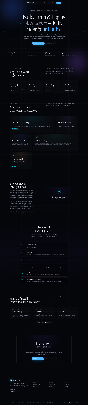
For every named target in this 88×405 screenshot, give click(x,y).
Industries (40, 2)
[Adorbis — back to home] (30, 3)
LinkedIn (65, 402)
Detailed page (15, 128)
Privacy (66, 391)
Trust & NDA (67, 384)
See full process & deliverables (44, 322)
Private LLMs (35, 386)
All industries (16, 166)
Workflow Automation (36, 384)
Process (50, 388)
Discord (71, 402)
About (37, 2)
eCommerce (46, 2)
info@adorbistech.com (14, 391)
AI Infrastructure (35, 388)
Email (76, 402)
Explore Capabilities (50, 43)
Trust (50, 2)
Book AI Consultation (38, 43)
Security (66, 388)
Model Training (35, 382)
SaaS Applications (52, 384)
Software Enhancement (37, 391)
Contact (53, 2)
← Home (58, 2)
